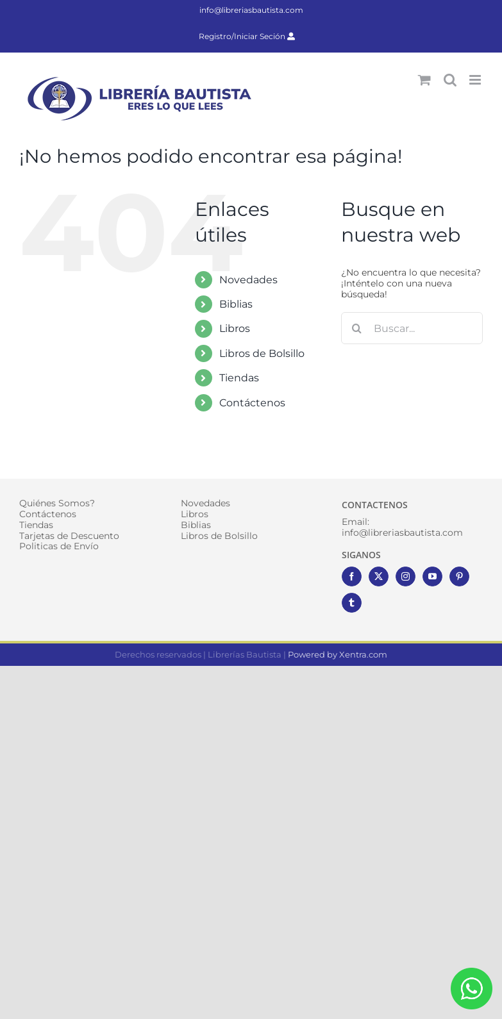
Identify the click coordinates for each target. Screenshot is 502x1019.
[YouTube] (432, 576)
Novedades (248, 280)
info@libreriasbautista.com (251, 10)
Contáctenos (252, 403)
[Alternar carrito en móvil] (424, 80)
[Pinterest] (459, 576)
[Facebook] (352, 576)
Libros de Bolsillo (262, 353)
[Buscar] (357, 328)
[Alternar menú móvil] (476, 80)
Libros (234, 328)
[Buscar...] (412, 328)
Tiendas (239, 378)
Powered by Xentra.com (337, 654)
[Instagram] (405, 576)
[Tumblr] (352, 603)
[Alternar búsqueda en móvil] (450, 80)
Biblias (236, 304)
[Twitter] (379, 576)
